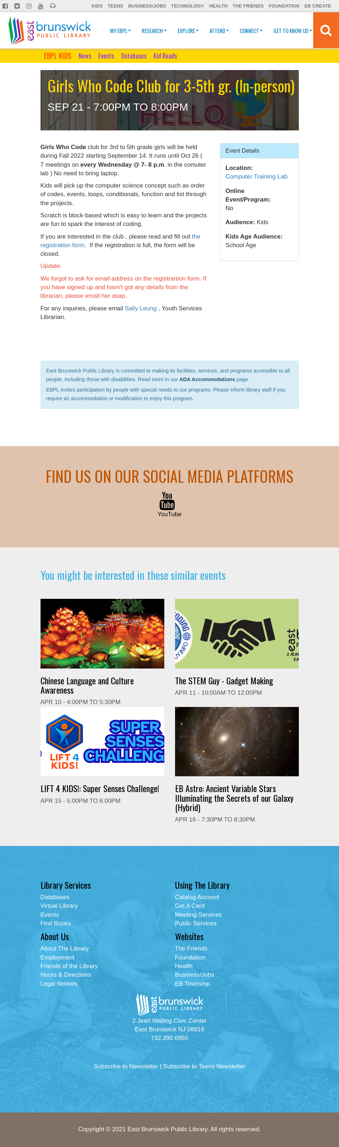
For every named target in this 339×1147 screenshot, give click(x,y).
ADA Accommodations (207, 379)
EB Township (192, 983)
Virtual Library (59, 905)
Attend (219, 30)
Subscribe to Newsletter (126, 1066)
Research (154, 30)
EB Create (318, 6)
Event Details (242, 150)
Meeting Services (198, 914)
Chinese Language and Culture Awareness (87, 685)
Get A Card (190, 905)
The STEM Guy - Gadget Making (224, 680)
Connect (251, 30)
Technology (187, 6)
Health (218, 6)
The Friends (248, 6)
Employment (57, 957)
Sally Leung (141, 308)
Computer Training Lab (257, 176)
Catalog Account (197, 897)
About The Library (65, 948)
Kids (97, 6)
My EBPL (120, 30)
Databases (133, 55)
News (85, 55)
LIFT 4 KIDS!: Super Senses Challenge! (100, 788)
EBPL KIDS (57, 55)
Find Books (56, 923)
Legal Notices (59, 983)
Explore (188, 30)
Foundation (284, 6)
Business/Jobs (147, 6)
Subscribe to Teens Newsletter (204, 1066)
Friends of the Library (69, 966)
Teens (115, 6)
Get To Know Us (292, 30)
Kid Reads (165, 55)
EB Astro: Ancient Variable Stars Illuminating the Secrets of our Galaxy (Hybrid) (234, 798)
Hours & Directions (66, 974)
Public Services (196, 923)
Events (106, 55)
